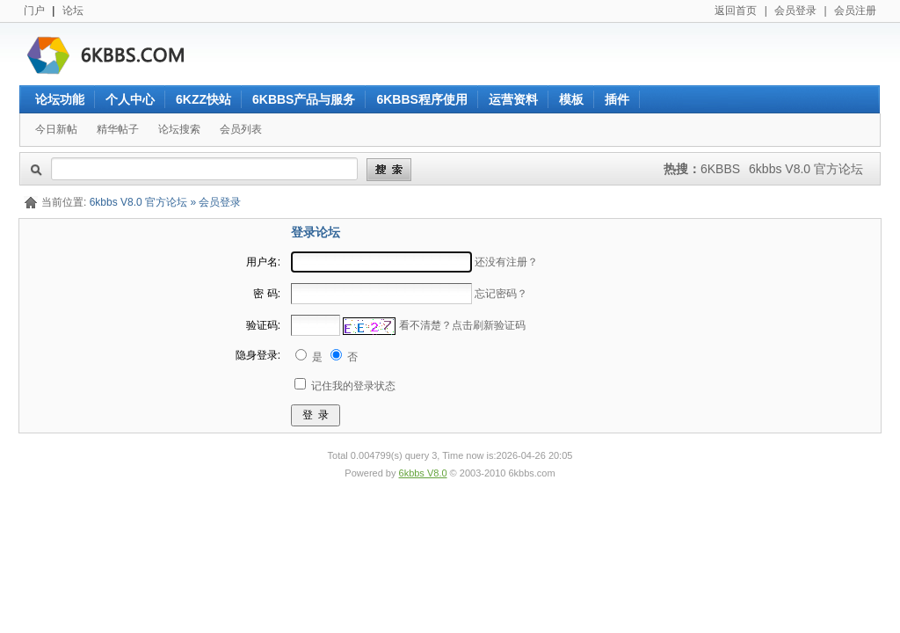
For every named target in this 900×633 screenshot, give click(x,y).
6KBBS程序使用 (421, 99)
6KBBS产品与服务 (303, 99)
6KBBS (720, 169)
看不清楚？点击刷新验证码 (462, 325)
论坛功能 (59, 99)
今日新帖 (56, 129)
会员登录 (795, 10)
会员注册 (855, 10)
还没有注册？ (506, 262)
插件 (617, 99)
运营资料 (513, 99)
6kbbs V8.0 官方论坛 (806, 169)
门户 (34, 10)
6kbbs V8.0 (423, 473)
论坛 (72, 10)
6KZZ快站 (203, 99)
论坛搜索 (179, 129)
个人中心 (130, 99)
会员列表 (241, 129)
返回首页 (736, 10)
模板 (571, 99)
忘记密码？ (501, 293)
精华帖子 (118, 129)
